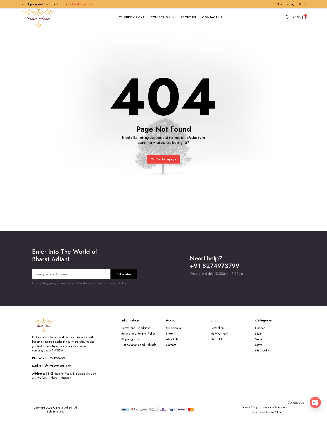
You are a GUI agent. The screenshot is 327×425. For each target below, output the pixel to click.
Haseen (260, 328)
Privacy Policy (250, 407)
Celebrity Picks (131, 17)
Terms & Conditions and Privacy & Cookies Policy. (97, 283)
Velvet (259, 339)
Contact (171, 344)
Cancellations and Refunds (138, 344)
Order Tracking (286, 4)
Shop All (216, 339)
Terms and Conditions (135, 328)
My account (173, 328)
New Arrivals (219, 333)
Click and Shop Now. (80, 4)
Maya (259, 344)
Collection (160, 17)
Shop (169, 333)
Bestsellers (218, 328)
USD (300, 4)
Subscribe (124, 274)
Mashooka (262, 350)
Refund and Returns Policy (138, 333)
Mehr (258, 333)
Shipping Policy (131, 339)
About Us (188, 17)
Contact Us (212, 17)
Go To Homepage (164, 159)
